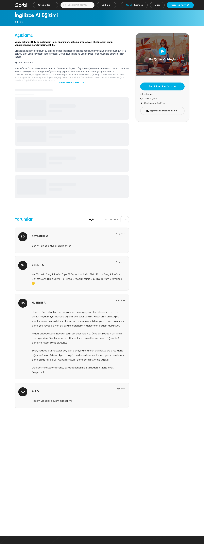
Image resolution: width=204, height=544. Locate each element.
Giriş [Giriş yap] (157, 5)
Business (134, 5)
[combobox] (125, 219)
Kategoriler (45, 5)
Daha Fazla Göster (71, 82)
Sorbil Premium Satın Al (162, 86)
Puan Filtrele (111, 219)
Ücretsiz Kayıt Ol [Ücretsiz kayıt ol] (180, 5)
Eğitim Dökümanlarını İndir (162, 111)
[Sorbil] (21, 5)
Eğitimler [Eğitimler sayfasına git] (106, 5)
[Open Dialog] (162, 51)
